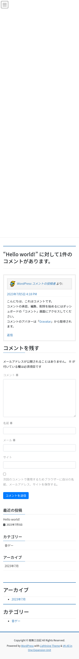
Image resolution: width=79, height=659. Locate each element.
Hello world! (11, 519)
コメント (11, 375)
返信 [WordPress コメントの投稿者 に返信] (10, 335)
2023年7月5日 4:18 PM (22, 294)
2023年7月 (12, 566)
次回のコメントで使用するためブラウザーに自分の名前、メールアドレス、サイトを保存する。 (38, 481)
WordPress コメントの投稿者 (36, 283)
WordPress (27, 645)
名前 (8, 423)
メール (9, 440)
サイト (7, 457)
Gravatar (45, 321)
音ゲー (9, 545)
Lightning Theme (50, 645)
